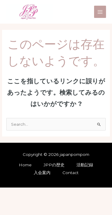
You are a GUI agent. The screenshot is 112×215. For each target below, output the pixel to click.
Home (25, 164)
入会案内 (42, 172)
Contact (70, 172)
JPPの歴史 (54, 164)
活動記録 (84, 164)
